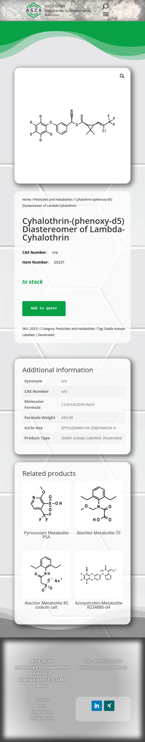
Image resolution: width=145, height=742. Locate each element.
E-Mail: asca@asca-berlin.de (103, 667)
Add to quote (44, 308)
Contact (42, 699)
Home (26, 199)
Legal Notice (42, 711)
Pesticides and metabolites (53, 199)
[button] (122, 76)
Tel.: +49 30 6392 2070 (103, 661)
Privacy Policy (42, 718)
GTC (41, 705)
